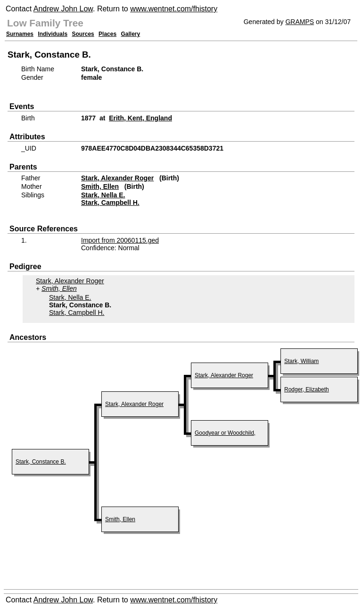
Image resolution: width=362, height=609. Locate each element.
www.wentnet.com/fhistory (173, 9)
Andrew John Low (63, 9)
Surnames (19, 34)
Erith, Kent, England (140, 118)
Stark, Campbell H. (110, 202)
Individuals (52, 34)
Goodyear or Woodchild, (225, 433)
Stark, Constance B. (41, 461)
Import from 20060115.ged (120, 240)
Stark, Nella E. (103, 195)
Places (107, 34)
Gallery (130, 34)
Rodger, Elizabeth (306, 389)
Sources (83, 34)
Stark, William (301, 361)
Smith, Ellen (100, 186)
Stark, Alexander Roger (117, 178)
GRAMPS (299, 21)
